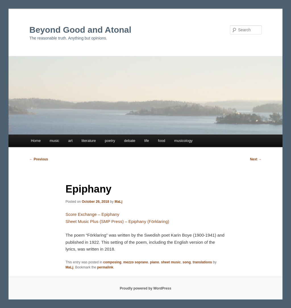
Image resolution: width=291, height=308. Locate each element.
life (146, 141)
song (187, 262)
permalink (105, 267)
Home (36, 141)
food (161, 141)
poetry (110, 141)
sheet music (171, 262)
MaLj (118, 202)
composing (112, 262)
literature (89, 141)
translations (202, 262)
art (70, 141)
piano (154, 262)
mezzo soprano (135, 262)
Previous (38, 159)
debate (129, 141)
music (54, 141)
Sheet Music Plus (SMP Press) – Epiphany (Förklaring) (117, 221)
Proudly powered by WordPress (145, 288)
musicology (183, 141)
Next (255, 159)
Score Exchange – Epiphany (92, 214)
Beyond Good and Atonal (80, 29)
